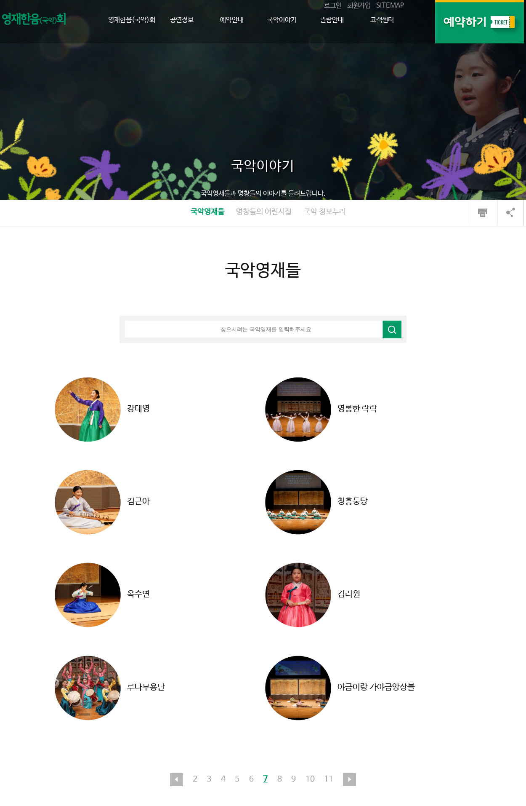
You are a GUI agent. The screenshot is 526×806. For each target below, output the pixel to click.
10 (310, 779)
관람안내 (332, 20)
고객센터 (382, 20)
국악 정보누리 (325, 212)
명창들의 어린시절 (264, 212)
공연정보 (182, 20)
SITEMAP (390, 6)
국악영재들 (207, 212)
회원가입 (359, 6)
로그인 (333, 6)
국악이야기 (282, 20)
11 (328, 779)
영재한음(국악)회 (131, 20)
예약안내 (232, 20)
